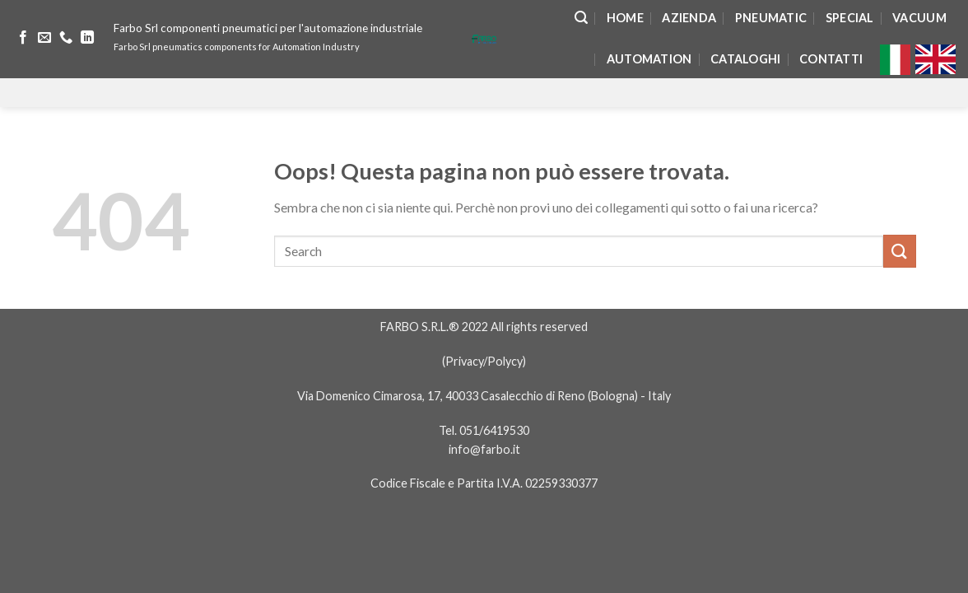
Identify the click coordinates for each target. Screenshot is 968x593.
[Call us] (65, 37)
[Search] (581, 18)
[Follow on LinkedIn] (87, 37)
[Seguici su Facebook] (23, 37)
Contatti (831, 59)
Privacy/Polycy (484, 361)
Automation (649, 59)
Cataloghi (745, 59)
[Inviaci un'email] (44, 37)
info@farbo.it (484, 449)
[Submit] (899, 251)
